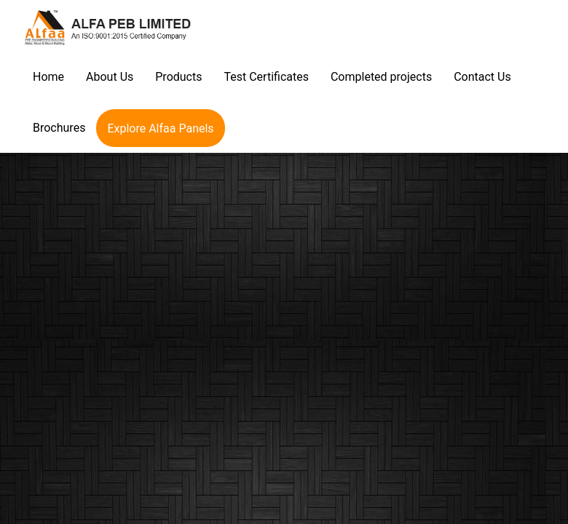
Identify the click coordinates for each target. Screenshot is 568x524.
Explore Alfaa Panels (160, 128)
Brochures (59, 128)
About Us (109, 77)
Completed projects (381, 77)
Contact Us (482, 77)
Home (48, 77)
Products (178, 77)
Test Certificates (266, 77)
